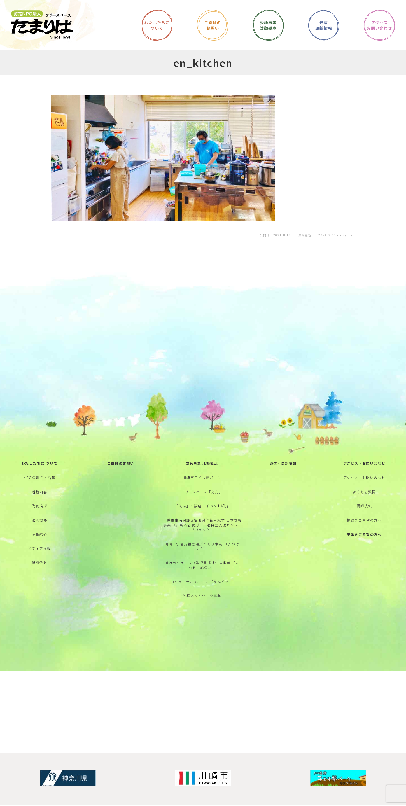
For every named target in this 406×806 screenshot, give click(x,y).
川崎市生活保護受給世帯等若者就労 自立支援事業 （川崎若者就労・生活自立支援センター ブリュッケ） (202, 540)
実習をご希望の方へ (364, 550)
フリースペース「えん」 (202, 503)
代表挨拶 (39, 519)
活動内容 (39, 503)
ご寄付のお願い (120, 471)
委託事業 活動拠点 (202, 471)
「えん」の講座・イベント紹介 (202, 519)
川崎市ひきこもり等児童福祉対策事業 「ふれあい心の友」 (202, 583)
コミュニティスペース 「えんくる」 (202, 601)
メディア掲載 (39, 566)
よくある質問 (364, 503)
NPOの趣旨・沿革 (39, 487)
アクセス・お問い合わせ (364, 471)
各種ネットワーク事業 (202, 617)
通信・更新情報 (283, 471)
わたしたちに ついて (40, 471)
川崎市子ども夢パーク (202, 487)
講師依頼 (39, 582)
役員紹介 (39, 550)
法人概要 (39, 535)
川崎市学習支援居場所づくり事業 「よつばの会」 (202, 562)
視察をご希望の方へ (364, 535)
